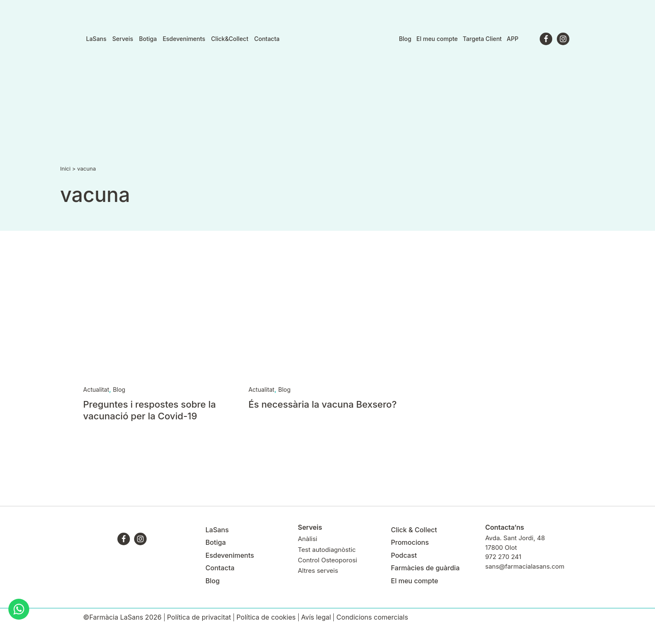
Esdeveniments (183, 39)
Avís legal (316, 617)
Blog (405, 38)
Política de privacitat (199, 617)
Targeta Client (482, 38)
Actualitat (96, 389)
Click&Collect (229, 39)
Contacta (266, 39)
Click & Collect (414, 530)
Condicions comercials (372, 617)
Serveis (122, 39)
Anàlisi (307, 539)
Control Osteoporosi (327, 560)
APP (512, 38)
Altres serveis (318, 570)
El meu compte (437, 38)
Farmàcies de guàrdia (425, 568)
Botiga (148, 39)
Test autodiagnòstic (327, 550)
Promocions (410, 542)
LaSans (96, 39)
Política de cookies (266, 617)
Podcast (404, 555)
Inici (65, 168)
